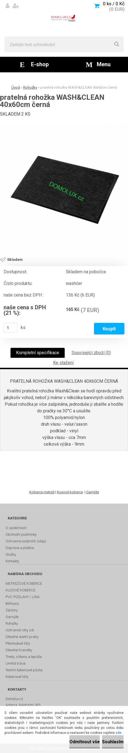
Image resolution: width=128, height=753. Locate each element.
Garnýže (92, 492)
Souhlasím (113, 741)
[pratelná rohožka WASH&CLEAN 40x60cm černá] (64, 189)
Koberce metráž (41, 492)
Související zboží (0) (91, 352)
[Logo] (64, 18)
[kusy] (10, 328)
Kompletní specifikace (37, 352)
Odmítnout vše (84, 741)
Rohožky (30, 87)
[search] (117, 44)
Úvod (15, 87)
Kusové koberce (70, 492)
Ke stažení (63, 362)
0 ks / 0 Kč (114, 3)
